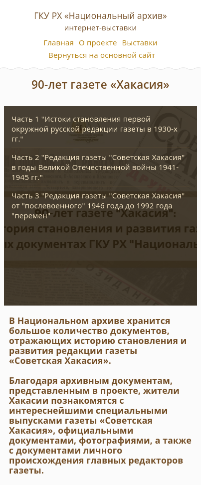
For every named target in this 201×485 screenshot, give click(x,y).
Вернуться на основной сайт (101, 55)
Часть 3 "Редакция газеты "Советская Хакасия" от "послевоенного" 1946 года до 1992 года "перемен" (98, 205)
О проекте (98, 42)
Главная (58, 42)
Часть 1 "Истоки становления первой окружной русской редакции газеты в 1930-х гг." (94, 129)
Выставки (140, 42)
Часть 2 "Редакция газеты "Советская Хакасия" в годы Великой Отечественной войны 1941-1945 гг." (98, 167)
